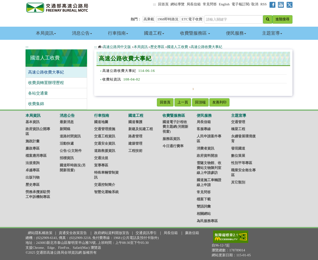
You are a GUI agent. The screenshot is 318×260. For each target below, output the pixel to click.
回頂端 (200, 102)
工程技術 (135, 151)
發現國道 (238, 148)
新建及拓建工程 (140, 129)
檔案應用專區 (36, 155)
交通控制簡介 (104, 185)
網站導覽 (177, 4)
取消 (254, 4)
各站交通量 (38, 93)
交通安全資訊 (104, 143)
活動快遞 (67, 143)
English (224, 4)
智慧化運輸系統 (106, 192)
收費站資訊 (111, 79)
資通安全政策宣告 (73, 233)
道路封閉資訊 (70, 136)
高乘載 (149, 19)
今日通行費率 (173, 146)
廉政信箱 (192, 233)
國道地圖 (101, 122)
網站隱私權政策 (40, 233)
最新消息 (67, 122)
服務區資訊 (171, 139)
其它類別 (238, 182)
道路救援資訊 (104, 151)
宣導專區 (101, 165)
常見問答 (210, 4)
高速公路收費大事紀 (46, 72)
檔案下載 (204, 199)
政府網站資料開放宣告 (111, 233)
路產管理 (135, 136)
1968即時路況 (167, 19)
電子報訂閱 (240, 4)
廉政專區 (33, 148)
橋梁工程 (238, 129)
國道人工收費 (45, 58)
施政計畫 (33, 141)
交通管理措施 (104, 129)
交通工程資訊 (104, 136)
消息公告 (82, 33)
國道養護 (135, 122)
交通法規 (101, 158)
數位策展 (238, 155)
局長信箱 (194, 4)
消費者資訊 (205, 148)
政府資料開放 (207, 155)
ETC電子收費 (191, 19)
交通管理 (238, 122)
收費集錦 (36, 104)
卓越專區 (33, 170)
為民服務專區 (207, 221)
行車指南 (118, 33)
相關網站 (204, 214)
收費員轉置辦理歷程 (46, 83)
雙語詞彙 (204, 206)
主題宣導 (272, 33)
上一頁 (182, 102)
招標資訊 (67, 158)
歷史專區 (157, 47)
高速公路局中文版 (117, 47)
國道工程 (154, 33)
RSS (263, 4)
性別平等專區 (241, 163)
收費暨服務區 (195, 33)
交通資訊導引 (146, 233)
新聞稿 (65, 129)
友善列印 (219, 102)
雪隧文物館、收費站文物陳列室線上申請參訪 (209, 168)
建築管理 (135, 143)
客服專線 (204, 129)
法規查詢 (33, 163)
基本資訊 (33, 122)
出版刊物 (33, 177)
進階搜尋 (282, 19)
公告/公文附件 (71, 151)
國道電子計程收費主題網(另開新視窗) (175, 127)
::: (154, 4)
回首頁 (163, 4)
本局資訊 (46, 33)
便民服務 (236, 33)
